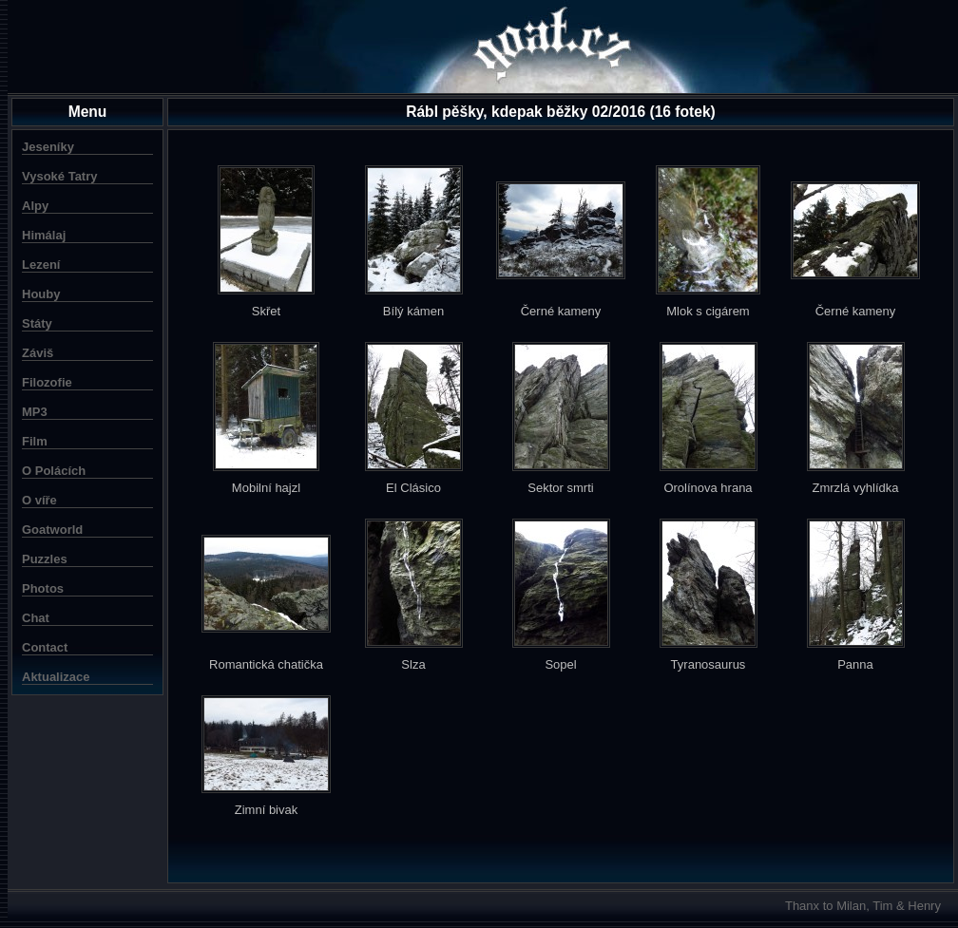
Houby (41, 294)
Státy (37, 323)
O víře (39, 500)
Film (35, 441)
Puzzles (44, 559)
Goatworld (52, 529)
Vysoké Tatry (60, 176)
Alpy (35, 206)
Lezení (41, 264)
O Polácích (54, 471)
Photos (43, 588)
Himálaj (44, 235)
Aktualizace (56, 677)
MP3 (35, 412)
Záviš (37, 353)
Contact (44, 647)
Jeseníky (48, 147)
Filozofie (47, 382)
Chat (35, 618)
